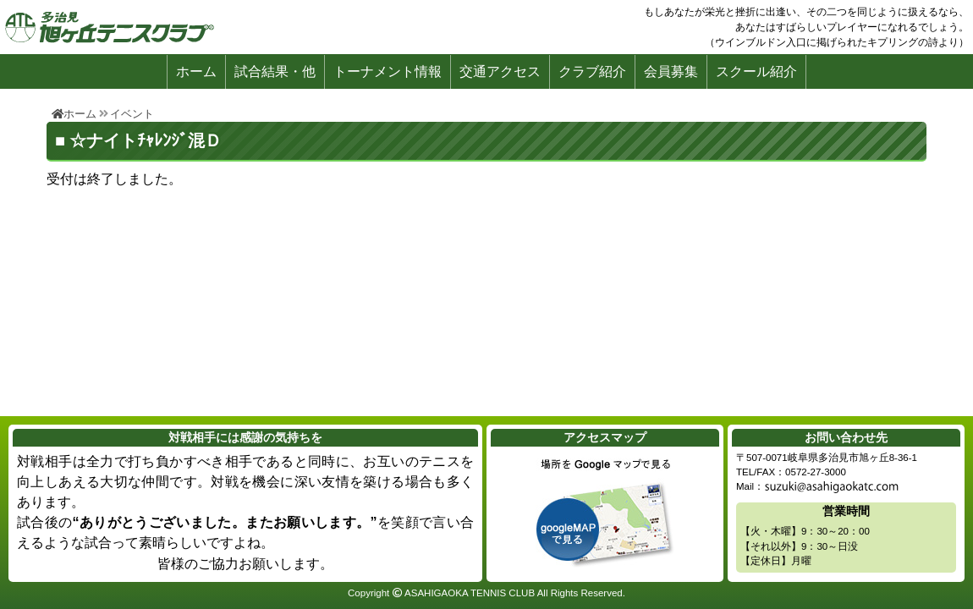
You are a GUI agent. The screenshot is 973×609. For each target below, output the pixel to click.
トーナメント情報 (387, 71)
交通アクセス (500, 71)
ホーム (196, 71)
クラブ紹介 (592, 71)
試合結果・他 (275, 71)
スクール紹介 (756, 71)
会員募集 (671, 71)
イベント (132, 113)
